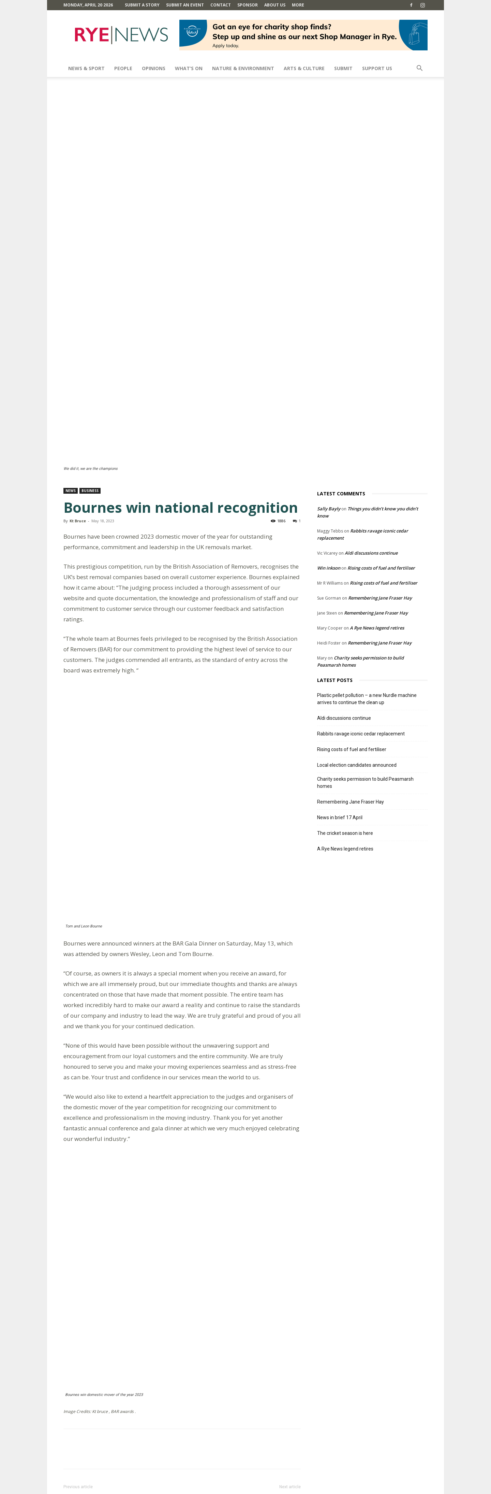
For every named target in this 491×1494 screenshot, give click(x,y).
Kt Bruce (78, 399)
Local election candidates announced (357, 644)
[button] (419, 69)
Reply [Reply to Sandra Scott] (92, 1290)
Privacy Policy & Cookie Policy (377, 1488)
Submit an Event (185, 5)
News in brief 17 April (339, 696)
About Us (274, 5)
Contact (220, 5)
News (70, 369)
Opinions (153, 68)
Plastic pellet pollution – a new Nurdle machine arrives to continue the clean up (367, 577)
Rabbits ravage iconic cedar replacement (361, 612)
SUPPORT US (377, 68)
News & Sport (86, 68)
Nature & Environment (243, 68)
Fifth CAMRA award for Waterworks (114, 1194)
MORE (298, 5)
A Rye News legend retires (377, 507)
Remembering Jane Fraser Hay (380, 477)
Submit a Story (142, 5)
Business (90, 369)
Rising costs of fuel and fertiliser (381, 447)
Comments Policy (276, 1488)
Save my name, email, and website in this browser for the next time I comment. (155, 1444)
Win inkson (328, 447)
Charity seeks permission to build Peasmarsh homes (365, 661)
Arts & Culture (304, 68)
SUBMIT (343, 68)
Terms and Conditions (321, 1488)
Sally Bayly (328, 387)
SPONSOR (247, 5)
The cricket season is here (345, 712)
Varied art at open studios (262, 1194)
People (123, 68)
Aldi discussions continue (371, 432)
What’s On (189, 68)
